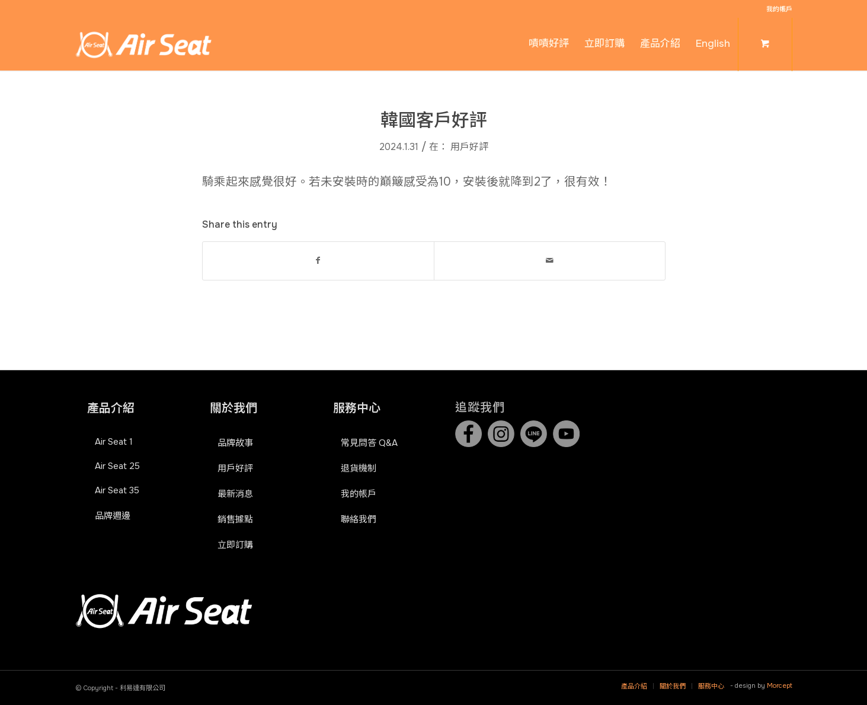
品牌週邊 (112, 516)
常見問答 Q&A (369, 443)
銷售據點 (235, 519)
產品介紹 (111, 408)
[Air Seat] (143, 44)
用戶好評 (469, 147)
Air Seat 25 (117, 466)
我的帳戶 (779, 9)
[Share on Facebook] (318, 260)
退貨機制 (358, 468)
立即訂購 (235, 545)
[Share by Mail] (549, 260)
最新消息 (235, 494)
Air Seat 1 (114, 442)
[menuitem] (776, 9)
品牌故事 (235, 443)
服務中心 (356, 408)
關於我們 (233, 408)
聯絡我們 (358, 519)
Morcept (779, 685)
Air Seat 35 (117, 490)
